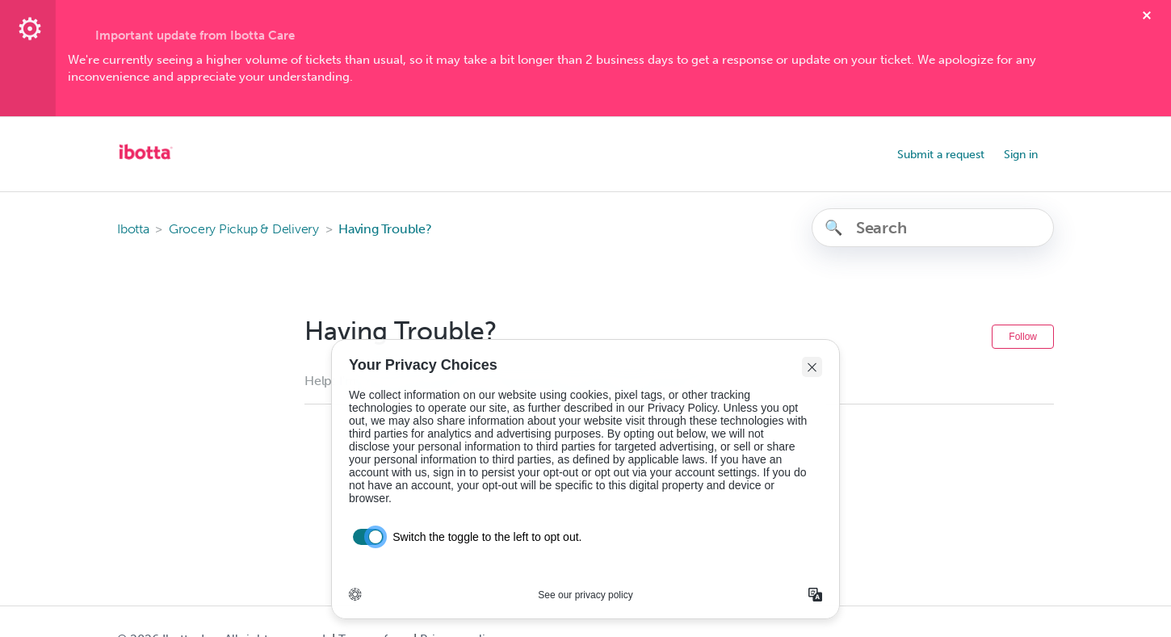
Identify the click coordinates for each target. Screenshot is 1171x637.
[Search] (933, 227)
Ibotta (133, 229)
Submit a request (940, 154)
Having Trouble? (384, 229)
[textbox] (585, 69)
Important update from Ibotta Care (195, 35)
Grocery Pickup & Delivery (244, 229)
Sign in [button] (1021, 154)
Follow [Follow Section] (1023, 336)
